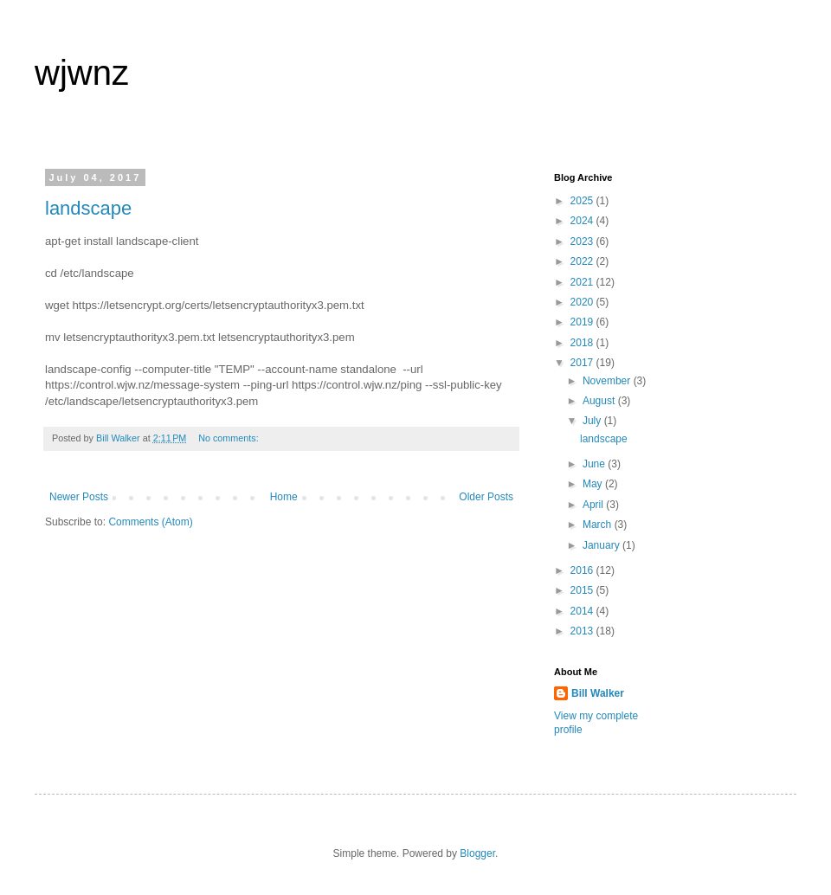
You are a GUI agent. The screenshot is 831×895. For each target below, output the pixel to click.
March (599, 524)
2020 (583, 302)
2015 (583, 590)
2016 (583, 570)
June (595, 464)
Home (284, 497)
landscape (88, 208)
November (608, 381)
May (594, 484)
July (593, 421)
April (594, 505)
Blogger (477, 853)
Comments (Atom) (150, 522)
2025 (583, 201)
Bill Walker (597, 693)
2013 (583, 631)
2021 (583, 282)
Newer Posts (78, 497)
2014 (583, 611)
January (602, 545)
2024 (583, 221)
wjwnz (82, 73)
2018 (583, 343)
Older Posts (486, 497)
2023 (583, 241)
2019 (583, 322)
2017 (583, 363)
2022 (583, 261)
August (600, 401)
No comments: (229, 438)
